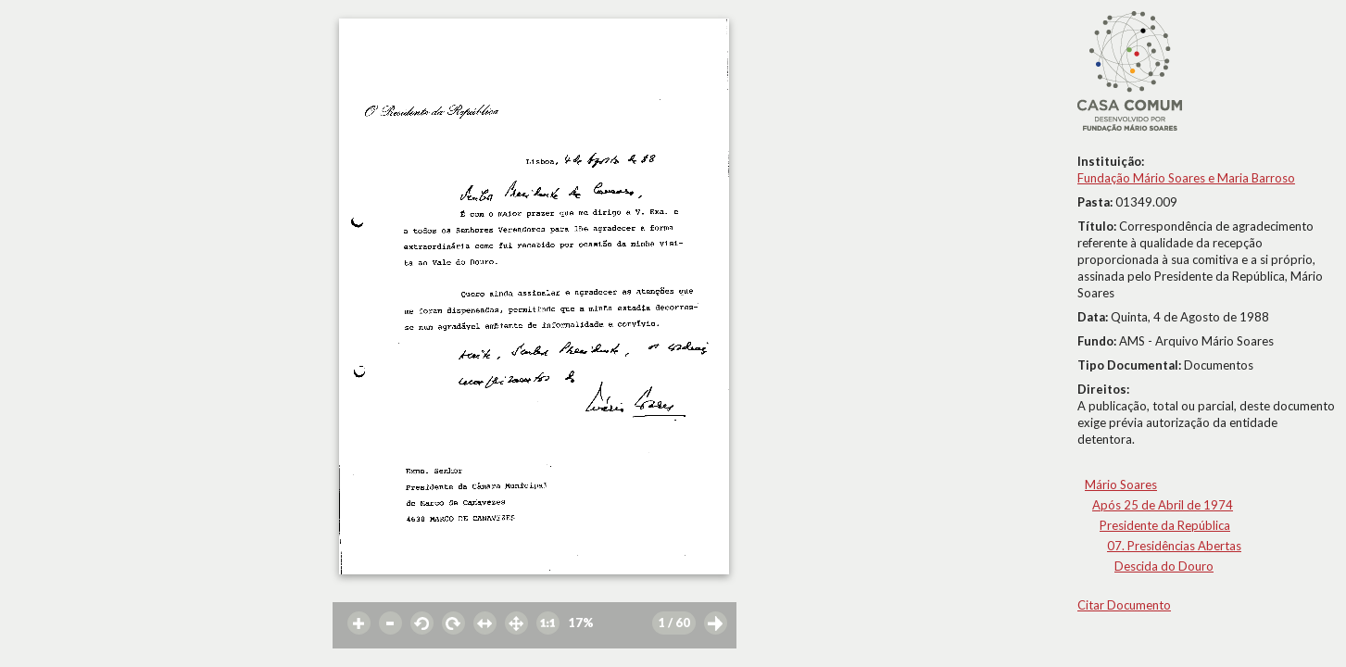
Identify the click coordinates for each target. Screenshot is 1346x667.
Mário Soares (1121, 484)
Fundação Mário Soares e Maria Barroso (1186, 177)
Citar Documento (1124, 605)
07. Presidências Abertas (1174, 545)
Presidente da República (1165, 525)
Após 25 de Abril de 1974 (1162, 504)
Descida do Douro (1164, 566)
